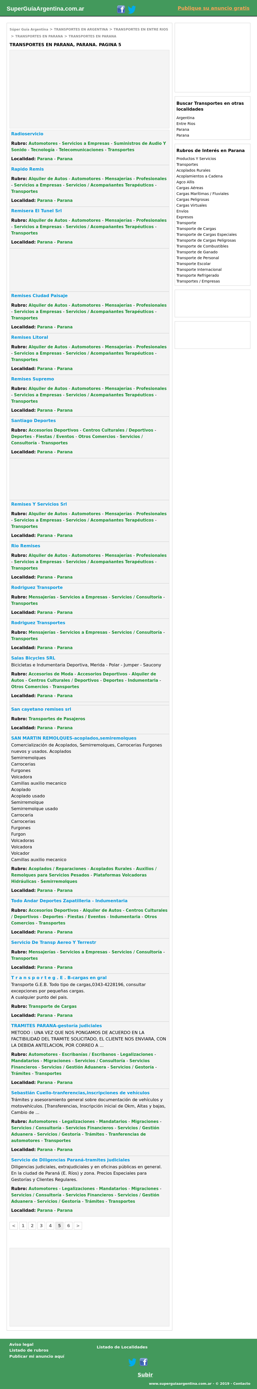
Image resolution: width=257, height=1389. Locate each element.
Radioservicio (27, 133)
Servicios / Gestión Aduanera (73, 1067)
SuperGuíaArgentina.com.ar (45, 8)
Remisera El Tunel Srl (36, 210)
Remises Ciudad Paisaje (39, 295)
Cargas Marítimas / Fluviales (202, 194)
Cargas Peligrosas (192, 199)
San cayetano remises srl (41, 709)
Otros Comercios (96, 436)
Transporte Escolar (193, 264)
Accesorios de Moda (51, 674)
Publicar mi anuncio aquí (36, 1356)
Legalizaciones (136, 1054)
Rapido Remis (27, 169)
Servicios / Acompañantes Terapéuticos (110, 185)
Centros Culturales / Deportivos (118, 430)
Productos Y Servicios (196, 159)
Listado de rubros (29, 1350)
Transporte (186, 223)
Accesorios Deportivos (54, 430)
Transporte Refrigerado (197, 275)
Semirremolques (59, 881)
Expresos (184, 217)
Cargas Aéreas (189, 188)
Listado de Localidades (122, 1347)
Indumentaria (143, 680)
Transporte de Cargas (53, 1006)
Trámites (21, 1073)
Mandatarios (25, 1060)
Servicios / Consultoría (137, 597)
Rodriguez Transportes (38, 622)
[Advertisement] (54, 88)
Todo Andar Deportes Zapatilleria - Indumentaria (69, 900)
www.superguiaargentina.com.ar (180, 1384)
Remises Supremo (32, 378)
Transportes (121, 149)
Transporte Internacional (198, 269)
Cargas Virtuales (191, 205)
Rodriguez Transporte (37, 587)
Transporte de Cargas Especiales (206, 234)
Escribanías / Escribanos (89, 1054)
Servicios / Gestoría (132, 1067)
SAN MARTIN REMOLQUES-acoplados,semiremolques (73, 738)
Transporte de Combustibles (202, 246)
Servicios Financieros (89, 1128)
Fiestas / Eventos (55, 436)
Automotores (43, 143)
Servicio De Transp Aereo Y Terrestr (53, 942)
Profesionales (151, 178)
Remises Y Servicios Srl (39, 504)
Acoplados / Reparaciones (57, 868)
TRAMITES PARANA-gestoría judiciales (56, 1025)
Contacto (241, 1384)
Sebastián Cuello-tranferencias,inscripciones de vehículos (80, 1092)
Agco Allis (185, 182)
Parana (45, 159)
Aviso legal (21, 1344)
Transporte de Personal (197, 258)
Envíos (182, 211)
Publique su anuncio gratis (214, 8)
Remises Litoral (29, 337)
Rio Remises (25, 545)
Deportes (21, 436)
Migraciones (57, 1060)
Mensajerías (118, 178)
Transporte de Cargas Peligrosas (206, 240)
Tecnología (43, 149)
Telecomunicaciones (81, 149)
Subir (145, 1375)
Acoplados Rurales (111, 868)
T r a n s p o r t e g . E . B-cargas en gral (59, 977)
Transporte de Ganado (196, 252)
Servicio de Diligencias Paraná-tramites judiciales (70, 1159)
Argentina (185, 118)
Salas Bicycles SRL (33, 658)
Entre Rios (185, 123)
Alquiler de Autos (48, 178)
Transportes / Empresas (198, 281)
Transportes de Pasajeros (57, 719)
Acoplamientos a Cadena (199, 176)
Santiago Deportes (33, 420)
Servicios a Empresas (85, 143)
